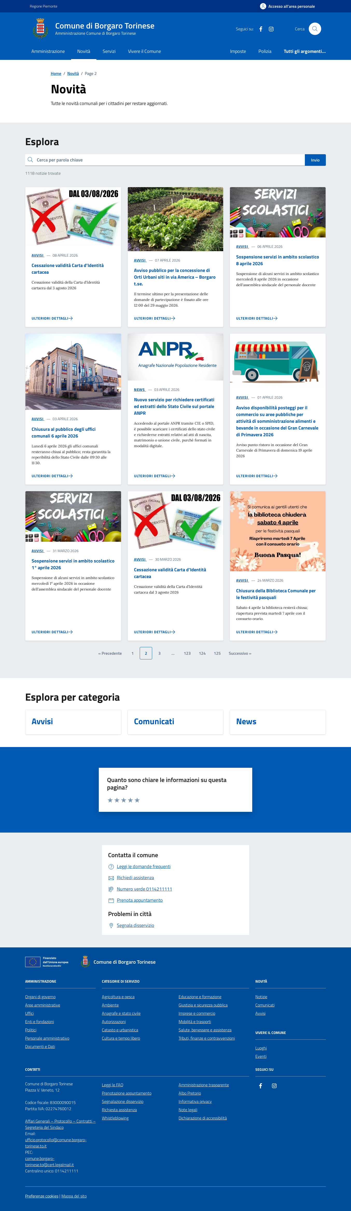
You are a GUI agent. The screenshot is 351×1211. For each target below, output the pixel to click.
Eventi (260, 1056)
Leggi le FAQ (112, 1085)
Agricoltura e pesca (118, 997)
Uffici (29, 1013)
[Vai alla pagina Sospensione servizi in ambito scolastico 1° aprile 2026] (52, 632)
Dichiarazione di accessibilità (203, 1118)
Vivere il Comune (144, 51)
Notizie (261, 997)
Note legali (188, 1110)
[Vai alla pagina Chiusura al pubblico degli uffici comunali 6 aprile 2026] (52, 476)
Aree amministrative (42, 1005)
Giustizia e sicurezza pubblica (203, 1005)
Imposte (238, 51)
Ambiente (110, 1005)
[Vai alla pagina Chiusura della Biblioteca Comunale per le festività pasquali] (256, 632)
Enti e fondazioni (39, 1021)
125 (217, 653)
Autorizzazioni (114, 1021)
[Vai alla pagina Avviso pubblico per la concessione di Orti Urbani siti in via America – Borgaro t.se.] (154, 318)
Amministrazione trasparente (204, 1085)
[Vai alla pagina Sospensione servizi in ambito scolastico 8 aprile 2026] (256, 318)
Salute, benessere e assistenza (205, 1030)
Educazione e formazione (200, 997)
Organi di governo (40, 997)
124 (202, 653)
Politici (30, 1030)
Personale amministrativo (47, 1038)
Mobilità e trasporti (195, 1021)
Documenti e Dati (40, 1046)
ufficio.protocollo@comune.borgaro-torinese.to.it (56, 1143)
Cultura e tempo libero (121, 1038)
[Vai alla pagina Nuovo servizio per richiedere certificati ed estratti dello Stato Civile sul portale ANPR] (154, 476)
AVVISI (37, 255)
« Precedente (110, 653)
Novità (83, 51)
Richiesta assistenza (119, 1110)
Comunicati (265, 1005)
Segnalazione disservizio (122, 1101)
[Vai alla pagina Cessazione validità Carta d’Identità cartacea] (52, 318)
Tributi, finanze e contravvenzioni (207, 1038)
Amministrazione (48, 51)
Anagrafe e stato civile (121, 1013)
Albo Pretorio (190, 1093)
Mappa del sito (74, 1196)
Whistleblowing (115, 1118)
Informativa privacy (195, 1101)
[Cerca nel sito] (315, 29)
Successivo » (240, 653)
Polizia (264, 51)
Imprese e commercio (197, 1013)
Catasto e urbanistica (120, 1030)
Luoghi (261, 1048)
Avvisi (260, 1013)
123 (187, 653)
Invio (315, 160)
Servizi (109, 51)
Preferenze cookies (41, 1196)
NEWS (139, 389)
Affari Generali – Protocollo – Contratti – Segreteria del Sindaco (60, 1124)
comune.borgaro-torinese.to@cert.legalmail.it (49, 1161)
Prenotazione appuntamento (126, 1093)
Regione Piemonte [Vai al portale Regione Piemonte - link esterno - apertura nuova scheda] (43, 6)
